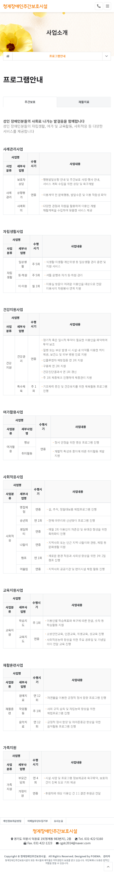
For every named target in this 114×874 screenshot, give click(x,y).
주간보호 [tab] (30, 102)
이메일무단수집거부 (37, 821)
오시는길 (58, 821)
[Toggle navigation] (107, 6)
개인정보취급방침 (12, 821)
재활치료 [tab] (84, 102)
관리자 (106, 856)
